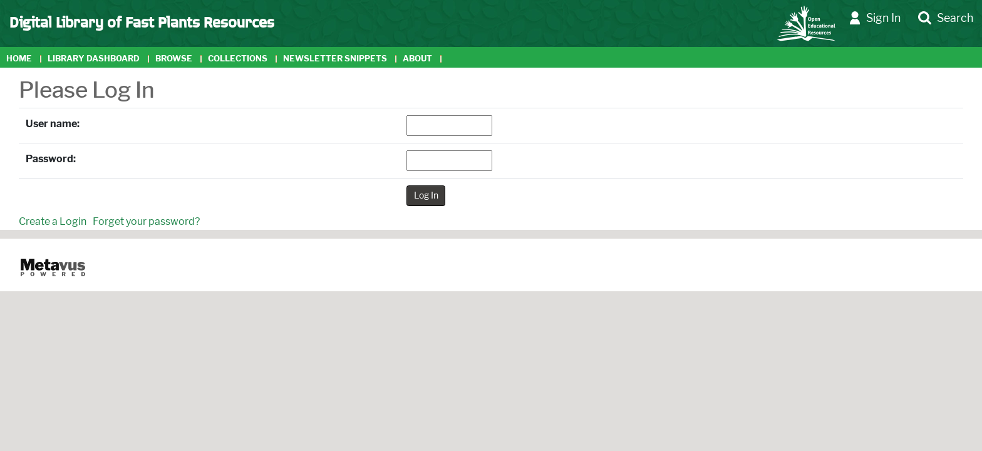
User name (51, 123)
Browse (173, 58)
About (417, 58)
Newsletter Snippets (335, 58)
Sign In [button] (875, 18)
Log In (426, 195)
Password (49, 158)
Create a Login (52, 221)
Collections (237, 58)
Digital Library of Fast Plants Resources (141, 21)
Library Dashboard (94, 58)
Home (19, 58)
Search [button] (945, 18)
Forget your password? (146, 221)
